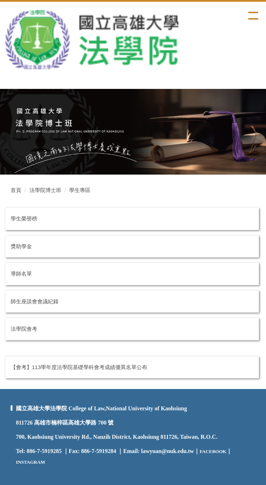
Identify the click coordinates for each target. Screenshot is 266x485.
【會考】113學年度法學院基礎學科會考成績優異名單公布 (79, 367)
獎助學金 (21, 246)
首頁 (16, 190)
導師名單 (21, 274)
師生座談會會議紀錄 (35, 301)
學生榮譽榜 (24, 218)
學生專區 (79, 190)
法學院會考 (24, 329)
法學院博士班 (45, 190)
